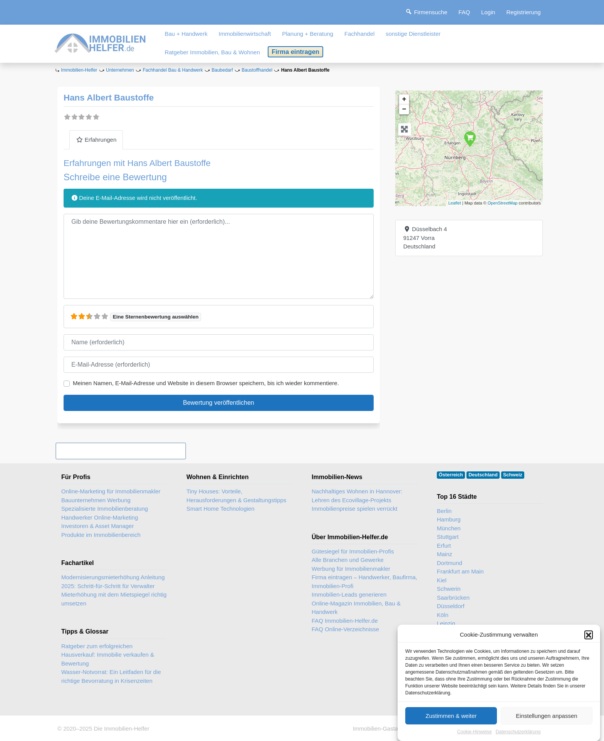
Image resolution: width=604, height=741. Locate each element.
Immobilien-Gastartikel (381, 728)
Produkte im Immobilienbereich (101, 534)
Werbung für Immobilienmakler (351, 568)
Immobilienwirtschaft (245, 33)
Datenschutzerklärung (518, 733)
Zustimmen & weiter (451, 717)
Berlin (444, 511)
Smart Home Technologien (220, 508)
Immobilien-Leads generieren (349, 594)
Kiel (441, 580)
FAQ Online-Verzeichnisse (345, 629)
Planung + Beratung (307, 33)
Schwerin (449, 588)
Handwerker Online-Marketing (99, 517)
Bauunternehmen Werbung (96, 500)
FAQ (464, 12)
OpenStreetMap (503, 203)
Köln (442, 615)
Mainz (444, 554)
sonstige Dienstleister (413, 33)
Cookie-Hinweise (474, 733)
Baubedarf (222, 70)
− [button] (404, 109)
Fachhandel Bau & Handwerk (173, 70)
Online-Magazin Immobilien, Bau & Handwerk (356, 607)
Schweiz (512, 475)
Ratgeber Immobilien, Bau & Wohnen (212, 52)
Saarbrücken (453, 597)
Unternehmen (120, 70)
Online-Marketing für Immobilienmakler (111, 491)
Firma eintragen (295, 51)
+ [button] (404, 99)
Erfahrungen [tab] (96, 139)
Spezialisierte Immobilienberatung (104, 508)
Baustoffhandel (257, 70)
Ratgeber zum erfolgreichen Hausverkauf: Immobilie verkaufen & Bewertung (107, 655)
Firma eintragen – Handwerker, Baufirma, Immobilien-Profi (364, 581)
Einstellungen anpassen (546, 717)
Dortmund (449, 563)
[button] (588, 636)
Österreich (451, 475)
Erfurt (444, 545)
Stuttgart (448, 536)
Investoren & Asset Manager (97, 526)
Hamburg (449, 519)
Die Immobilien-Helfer (121, 728)
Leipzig (446, 623)
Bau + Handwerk (185, 33)
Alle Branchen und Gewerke (348, 560)
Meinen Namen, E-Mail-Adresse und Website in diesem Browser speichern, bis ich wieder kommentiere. (206, 383)
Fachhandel (359, 33)
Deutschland (483, 475)
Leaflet (454, 203)
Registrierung (523, 12)
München (449, 528)
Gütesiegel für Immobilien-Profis (353, 551)
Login (488, 12)
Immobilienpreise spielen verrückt (355, 508)
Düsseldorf (451, 606)
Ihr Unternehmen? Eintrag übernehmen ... (121, 451)
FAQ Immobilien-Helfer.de (345, 620)
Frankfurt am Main (460, 571)
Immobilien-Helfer (79, 70)
